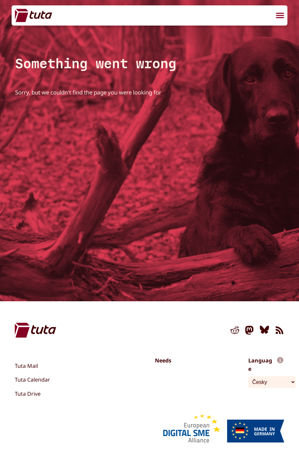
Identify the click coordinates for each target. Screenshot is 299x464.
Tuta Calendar (32, 379)
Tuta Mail (26, 366)
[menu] (280, 16)
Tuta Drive (28, 393)
